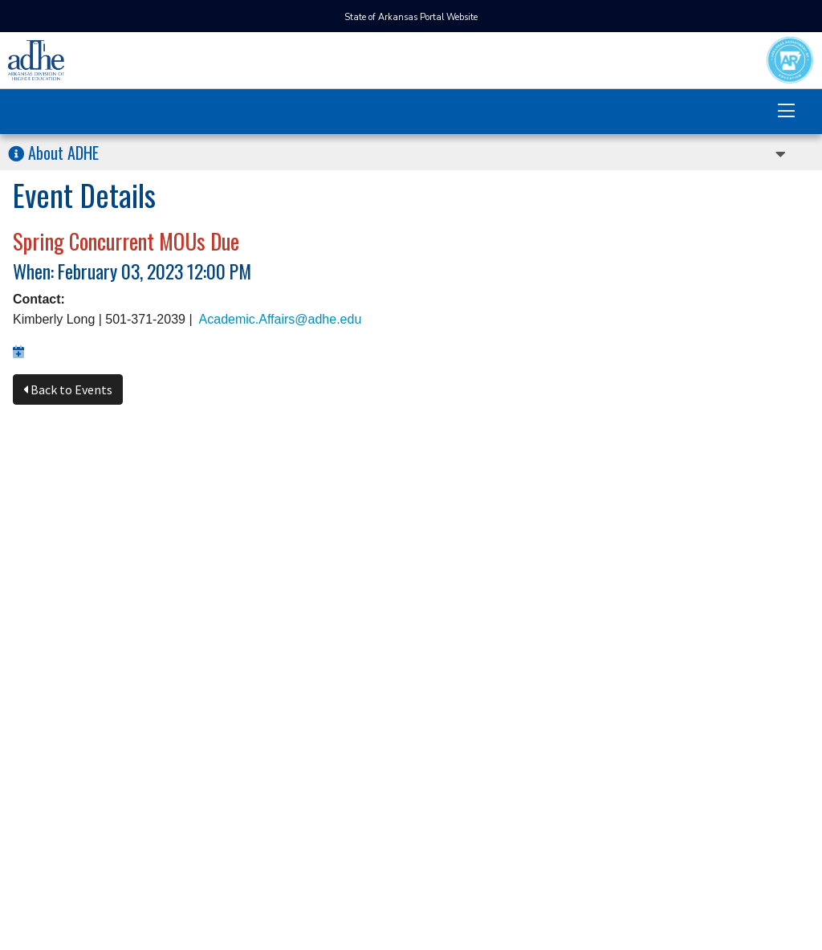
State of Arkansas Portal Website (411, 17)
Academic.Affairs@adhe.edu (280, 319)
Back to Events (67, 389)
